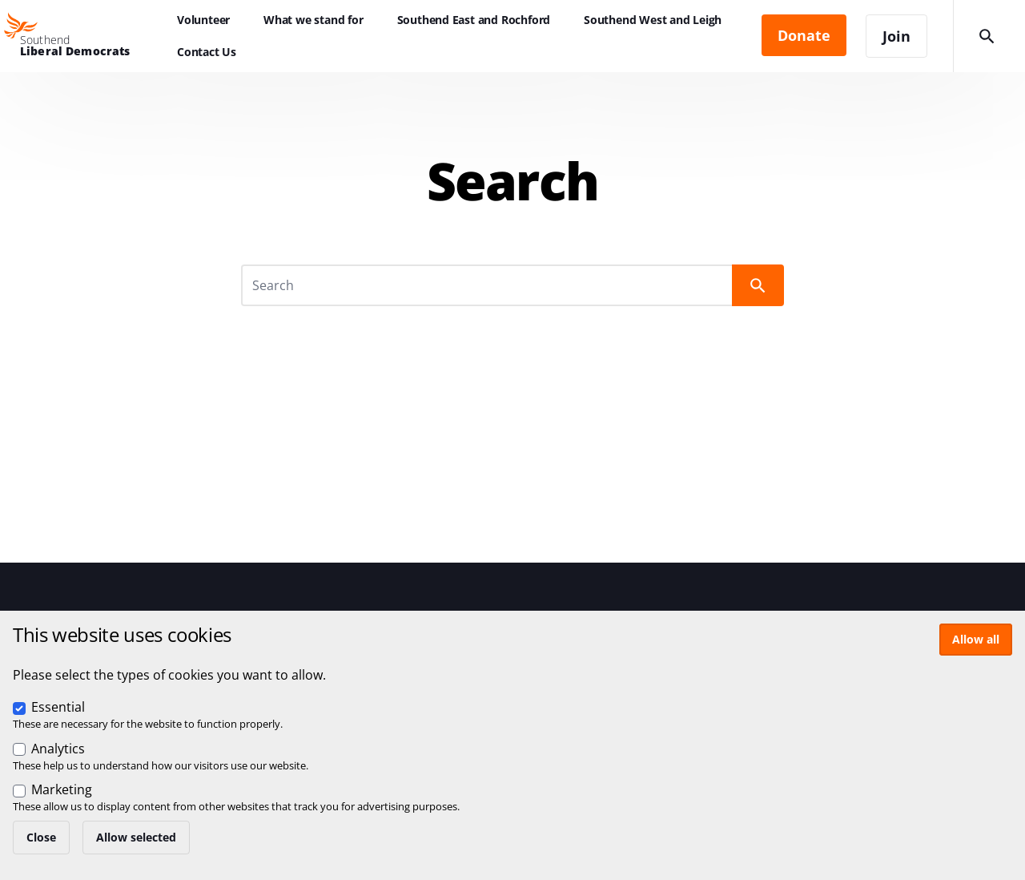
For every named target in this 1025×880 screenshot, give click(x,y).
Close (41, 837)
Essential (58, 707)
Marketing (61, 789)
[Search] (487, 285)
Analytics (58, 748)
